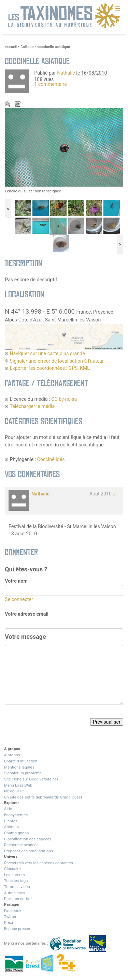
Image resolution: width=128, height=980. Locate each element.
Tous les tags (16, 880)
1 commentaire (50, 84)
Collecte (27, 47)
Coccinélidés (51, 459)
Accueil (11, 47)
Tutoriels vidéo (17, 886)
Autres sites (14, 892)
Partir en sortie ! (18, 898)
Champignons (16, 833)
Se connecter (19, 599)
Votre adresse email (26, 614)
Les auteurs (14, 874)
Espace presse (17, 928)
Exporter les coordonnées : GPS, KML (50, 368)
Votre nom (16, 581)
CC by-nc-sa (64, 399)
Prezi (8, 922)
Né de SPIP (14, 791)
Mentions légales (19, 767)
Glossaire (12, 868)
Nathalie (66, 73)
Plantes (10, 821)
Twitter (10, 916)
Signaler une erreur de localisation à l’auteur (57, 361)
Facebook (13, 910)
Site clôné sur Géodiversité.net (31, 779)
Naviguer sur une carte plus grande (47, 353)
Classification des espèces (28, 839)
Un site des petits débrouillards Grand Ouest (43, 797)
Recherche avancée (21, 844)
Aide (8, 808)
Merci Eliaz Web (18, 785)
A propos (12, 755)
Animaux (12, 826)
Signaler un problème (23, 773)
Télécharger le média (18, 104)
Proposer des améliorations (28, 851)
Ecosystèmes (16, 814)
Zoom (8, 104)
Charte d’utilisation (21, 761)
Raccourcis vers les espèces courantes (38, 862)
